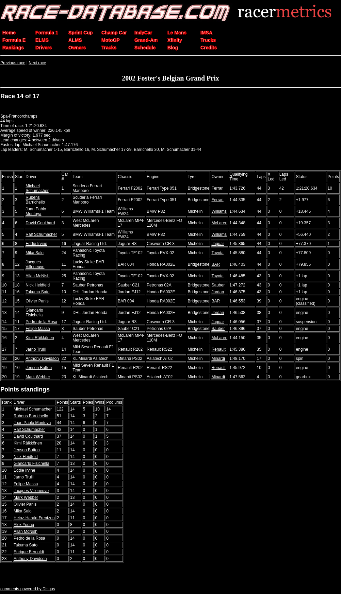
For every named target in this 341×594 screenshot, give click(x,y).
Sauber (218, 285)
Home (9, 32)
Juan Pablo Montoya (36, 211)
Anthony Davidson (42, 358)
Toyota (217, 252)
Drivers (43, 47)
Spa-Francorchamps (18, 116)
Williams (219, 211)
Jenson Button (39, 367)
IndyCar (143, 32)
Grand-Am (146, 40)
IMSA (206, 32)
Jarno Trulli (36, 349)
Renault (218, 349)
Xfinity (174, 40)
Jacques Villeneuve (35, 264)
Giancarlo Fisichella (34, 312)
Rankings (13, 47)
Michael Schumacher (37, 188)
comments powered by (27, 589)
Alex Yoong (24, 524)
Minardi (218, 358)
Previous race (12, 62)
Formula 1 (46, 32)
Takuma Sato (37, 292)
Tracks (108, 47)
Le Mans (176, 32)
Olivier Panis (37, 301)
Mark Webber (38, 376)
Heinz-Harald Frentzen (34, 518)
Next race (37, 62)
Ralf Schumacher (41, 234)
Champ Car (114, 32)
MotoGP (110, 40)
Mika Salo (35, 252)
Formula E (14, 40)
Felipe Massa (38, 328)
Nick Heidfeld (38, 285)
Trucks (208, 40)
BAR (215, 264)
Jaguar (217, 243)
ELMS (42, 40)
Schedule (145, 47)
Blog (172, 47)
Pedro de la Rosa (41, 321)
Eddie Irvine (36, 243)
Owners (77, 47)
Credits (208, 47)
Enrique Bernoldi (29, 551)
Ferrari (217, 188)
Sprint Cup (80, 32)
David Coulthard (40, 223)
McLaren (219, 223)
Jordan (217, 292)
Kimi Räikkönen (40, 337)
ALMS (75, 40)
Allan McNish (37, 276)
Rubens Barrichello (35, 200)
